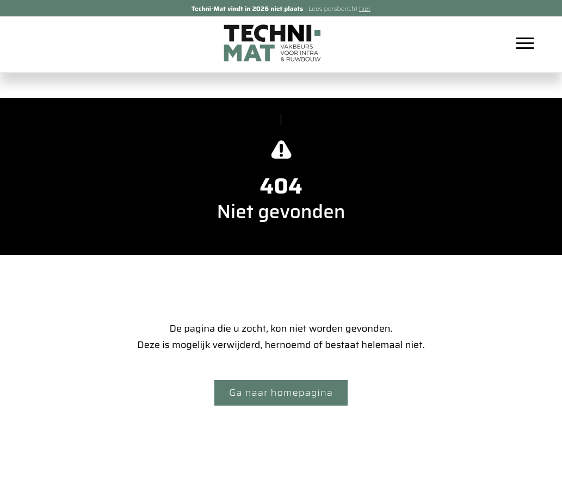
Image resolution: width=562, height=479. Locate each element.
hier (364, 8)
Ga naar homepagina (281, 392)
